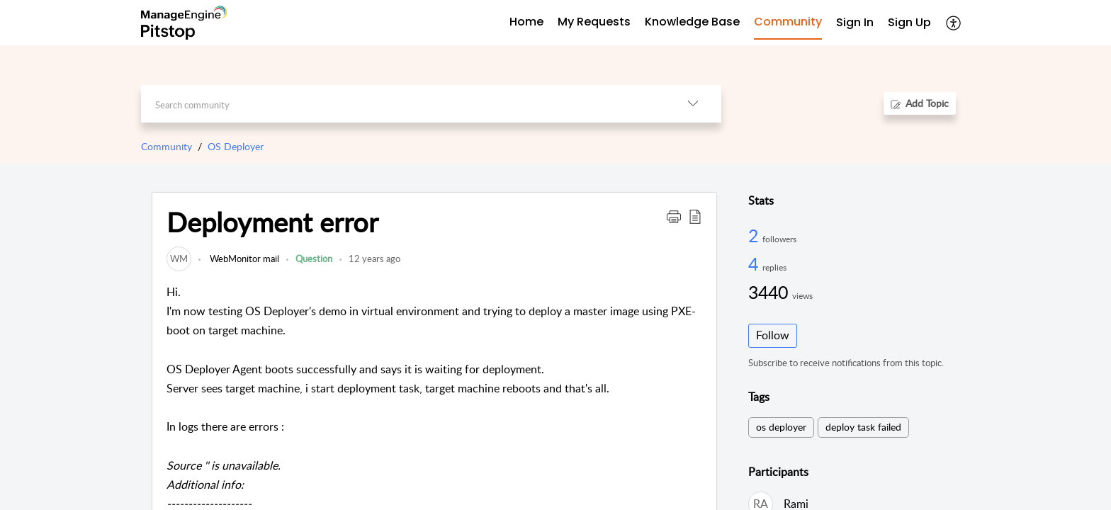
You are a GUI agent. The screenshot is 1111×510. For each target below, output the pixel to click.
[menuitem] (855, 23)
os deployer (781, 427)
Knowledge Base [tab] (692, 21)
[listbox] (693, 104)
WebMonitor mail (243, 258)
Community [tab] (788, 21)
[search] (403, 104)
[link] (179, 258)
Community (166, 146)
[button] (674, 216)
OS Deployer (236, 146)
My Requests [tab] (594, 21)
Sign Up (909, 22)
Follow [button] (772, 335)
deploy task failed (863, 427)
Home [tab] (526, 21)
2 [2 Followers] (755, 235)
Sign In (855, 22)
